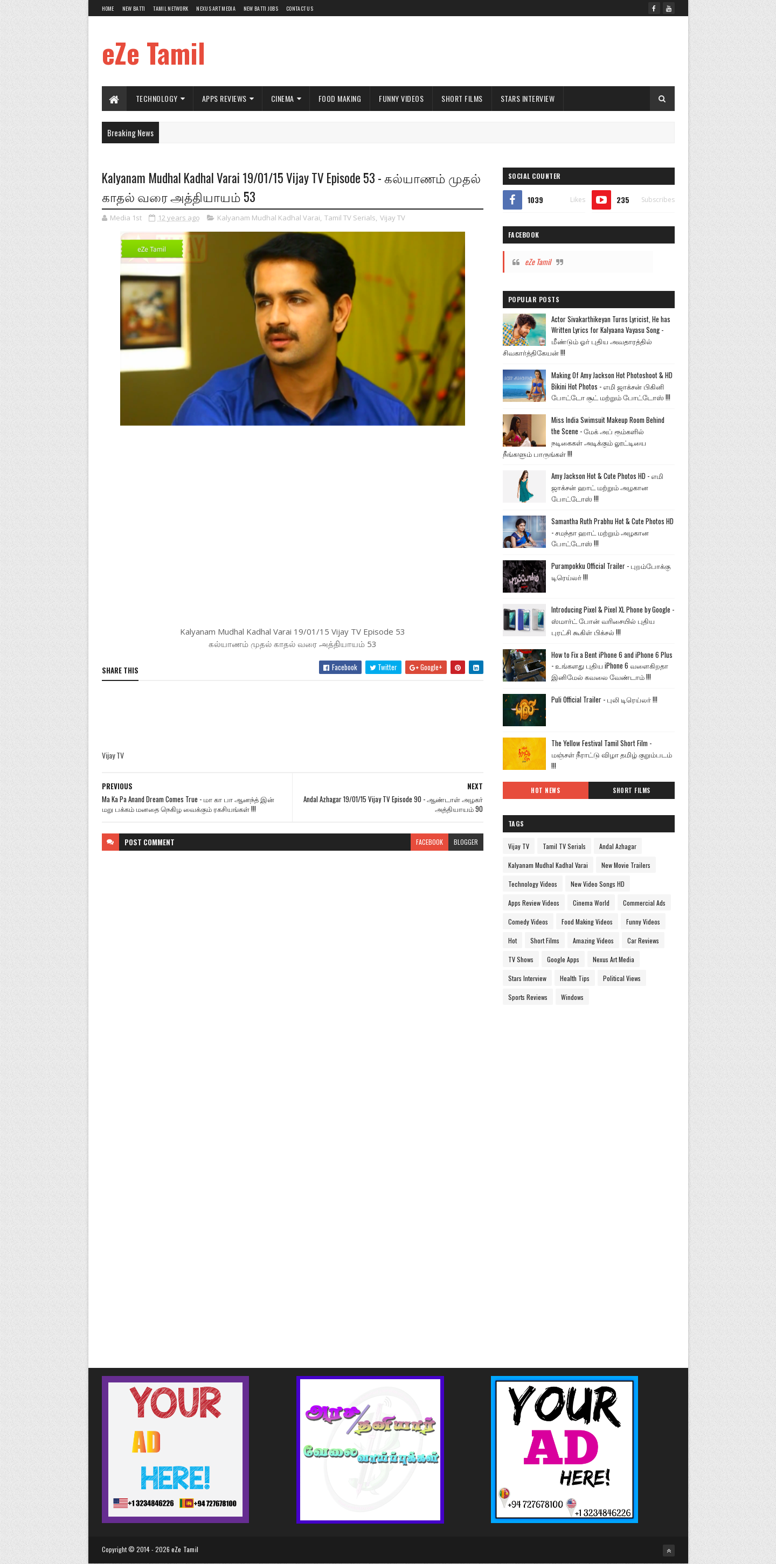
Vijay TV (392, 218)
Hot (512, 940)
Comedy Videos (528, 921)
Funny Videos (401, 98)
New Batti (134, 8)
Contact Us (299, 8)
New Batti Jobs (261, 8)
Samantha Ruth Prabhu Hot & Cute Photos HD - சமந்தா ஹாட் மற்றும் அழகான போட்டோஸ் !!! (612, 532)
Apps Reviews (224, 98)
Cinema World (591, 902)
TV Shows (521, 959)
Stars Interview (528, 98)
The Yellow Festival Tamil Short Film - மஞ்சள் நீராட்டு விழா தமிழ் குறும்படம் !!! (611, 754)
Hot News (545, 790)
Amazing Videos (593, 940)
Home (108, 8)
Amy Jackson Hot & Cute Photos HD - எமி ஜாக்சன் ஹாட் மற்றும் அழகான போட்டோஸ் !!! (607, 487)
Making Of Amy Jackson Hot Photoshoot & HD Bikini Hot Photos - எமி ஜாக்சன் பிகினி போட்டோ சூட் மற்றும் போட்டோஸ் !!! (612, 386)
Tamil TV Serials (350, 218)
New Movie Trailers (625, 865)
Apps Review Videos (533, 902)
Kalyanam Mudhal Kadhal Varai (268, 218)
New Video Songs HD (598, 883)
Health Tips (575, 978)
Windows (572, 997)
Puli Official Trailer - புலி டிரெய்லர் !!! (604, 699)
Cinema (282, 98)
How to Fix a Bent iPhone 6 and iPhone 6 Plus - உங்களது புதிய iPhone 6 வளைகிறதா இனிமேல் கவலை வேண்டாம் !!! (612, 666)
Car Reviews (643, 940)
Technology (157, 98)
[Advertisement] (478, 51)
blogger (466, 841)
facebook (429, 841)
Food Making (340, 98)
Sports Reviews (528, 997)
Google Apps (563, 959)
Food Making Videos (587, 921)
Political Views (622, 978)
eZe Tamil (153, 52)
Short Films (462, 98)
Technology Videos (532, 883)
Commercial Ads (644, 902)
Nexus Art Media (215, 8)
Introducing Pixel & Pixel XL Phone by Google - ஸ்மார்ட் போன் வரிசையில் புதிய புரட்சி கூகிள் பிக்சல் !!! (612, 620)
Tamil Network (170, 8)
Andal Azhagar (617, 846)
